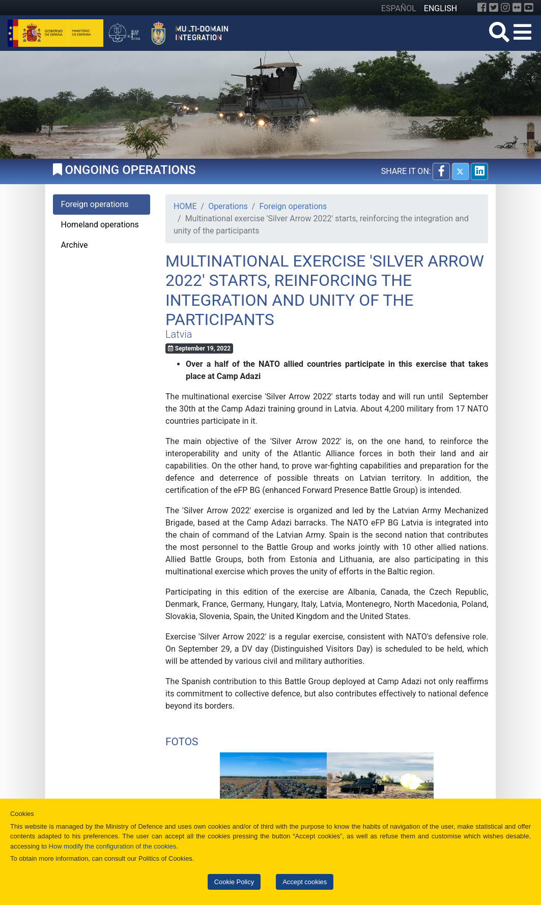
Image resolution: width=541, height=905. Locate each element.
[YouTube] (528, 8)
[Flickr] (517, 8)
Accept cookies (304, 882)
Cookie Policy (234, 882)
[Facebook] (482, 8)
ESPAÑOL (398, 8)
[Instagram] (505, 8)
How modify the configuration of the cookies (113, 846)
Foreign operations (293, 206)
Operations (228, 206)
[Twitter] (493, 8)
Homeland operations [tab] (100, 224)
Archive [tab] (74, 245)
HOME (185, 206)
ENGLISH (440, 8)
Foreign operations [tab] (95, 204)
